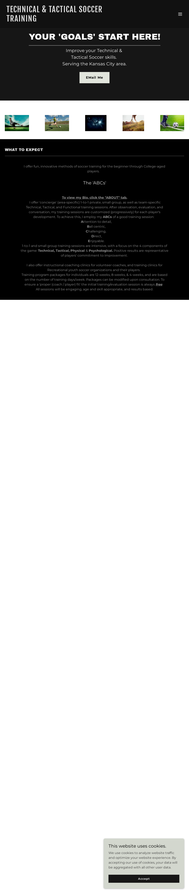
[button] (180, 14)
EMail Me (94, 77)
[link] (67, 20)
